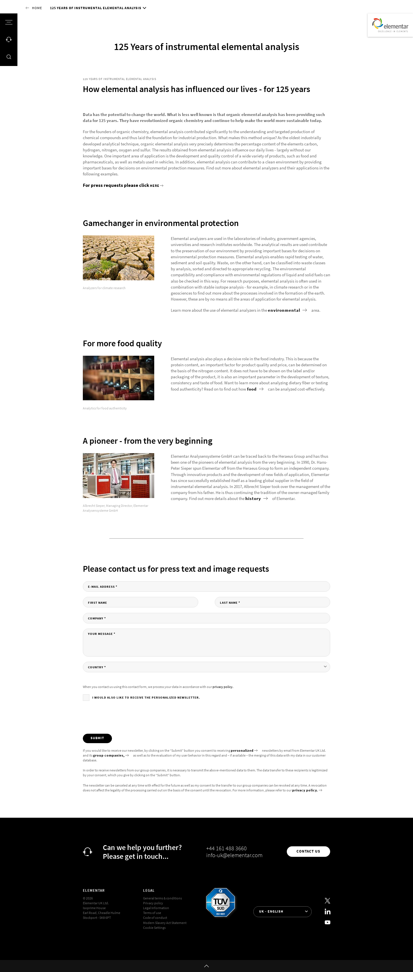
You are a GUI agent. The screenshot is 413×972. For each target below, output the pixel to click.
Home (37, 8)
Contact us (308, 851)
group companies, (109, 755)
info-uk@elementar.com (234, 855)
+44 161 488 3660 (226, 848)
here (154, 186)
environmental (284, 310)
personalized (242, 751)
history (253, 498)
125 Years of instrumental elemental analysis (95, 8)
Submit (97, 738)
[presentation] (126, 717)
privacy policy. (222, 687)
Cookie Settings (154, 928)
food (252, 389)
